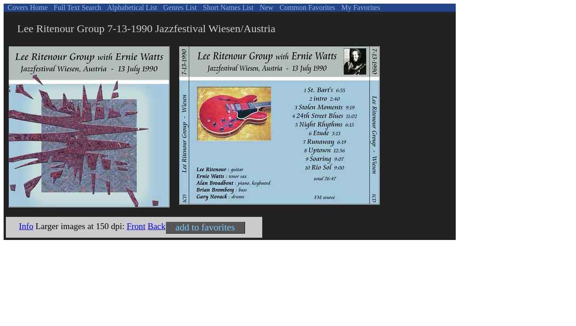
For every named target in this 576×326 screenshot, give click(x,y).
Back (156, 226)
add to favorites (205, 227)
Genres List (179, 7)
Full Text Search (76, 7)
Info (26, 226)
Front (136, 226)
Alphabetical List (131, 7)
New (265, 7)
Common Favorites (306, 7)
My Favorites (360, 7)
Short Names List (227, 7)
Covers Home (26, 7)
